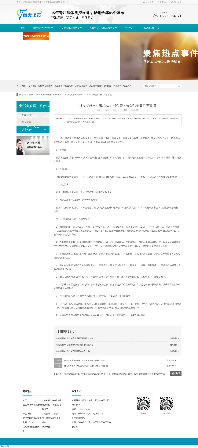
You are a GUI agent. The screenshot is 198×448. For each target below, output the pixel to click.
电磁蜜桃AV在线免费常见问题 (152, 374)
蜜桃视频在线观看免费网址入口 (35, 36)
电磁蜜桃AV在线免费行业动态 (125, 374)
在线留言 (150, 2)
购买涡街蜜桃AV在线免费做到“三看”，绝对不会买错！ (87, 366)
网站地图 (178, 2)
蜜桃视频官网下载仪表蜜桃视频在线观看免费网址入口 (87, 374)
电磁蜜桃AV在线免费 (43, 28)
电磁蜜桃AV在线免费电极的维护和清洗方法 (75, 345)
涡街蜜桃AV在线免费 (71, 28)
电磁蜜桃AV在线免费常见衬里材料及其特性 (75, 338)
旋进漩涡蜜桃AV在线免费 (100, 86)
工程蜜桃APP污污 (150, 28)
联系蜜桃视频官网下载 (105, 36)
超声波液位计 (81, 86)
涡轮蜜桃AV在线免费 (122, 86)
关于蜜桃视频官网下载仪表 (72, 36)
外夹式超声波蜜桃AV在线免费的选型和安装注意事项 (89, 94)
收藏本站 (164, 2)
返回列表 (176, 373)
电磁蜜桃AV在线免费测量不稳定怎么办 (73, 351)
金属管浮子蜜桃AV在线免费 (103, 28)
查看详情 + (171, 360)
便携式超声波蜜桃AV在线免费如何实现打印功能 (84, 360)
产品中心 (129, 28)
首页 (22, 28)
